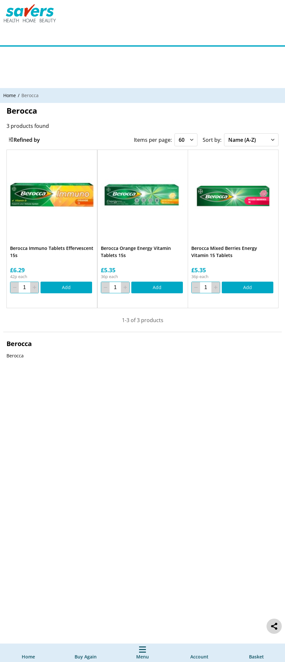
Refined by (24, 139)
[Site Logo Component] (34, 14)
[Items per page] (185, 139)
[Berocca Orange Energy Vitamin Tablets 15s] (143, 195)
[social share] (274, 626)
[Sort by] (251, 139)
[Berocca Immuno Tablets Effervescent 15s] (52, 195)
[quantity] (24, 287)
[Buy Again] (86, 653)
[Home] (28, 653)
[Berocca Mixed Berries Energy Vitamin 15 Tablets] (233, 195)
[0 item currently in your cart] (256, 653)
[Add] (66, 288)
